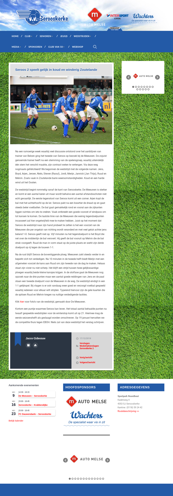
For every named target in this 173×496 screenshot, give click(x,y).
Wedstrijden (82, 36)
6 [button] (147, 87)
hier (22, 301)
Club (28, 36)
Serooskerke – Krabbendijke (33, 405)
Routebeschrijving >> (128, 411)
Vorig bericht (86, 357)
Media (15, 46)
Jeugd (64, 36)
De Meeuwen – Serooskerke (33, 396)
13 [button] (148, 89)
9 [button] (137, 89)
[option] (143, 75)
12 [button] (146, 89)
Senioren (45, 36)
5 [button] (144, 87)
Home (15, 36)
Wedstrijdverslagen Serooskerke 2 (89, 347)
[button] (128, 77)
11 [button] (143, 89)
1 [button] (133, 87)
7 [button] (150, 87)
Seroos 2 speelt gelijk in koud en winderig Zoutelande (56, 69)
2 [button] (136, 87)
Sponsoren (35, 46)
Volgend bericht (87, 362)
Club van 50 (55, 46)
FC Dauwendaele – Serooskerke (35, 414)
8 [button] (153, 87)
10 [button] (140, 89)
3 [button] (139, 87)
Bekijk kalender (16, 420)
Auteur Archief (28, 345)
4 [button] (141, 87)
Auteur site (35, 345)
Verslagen (85, 343)
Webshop (77, 46)
